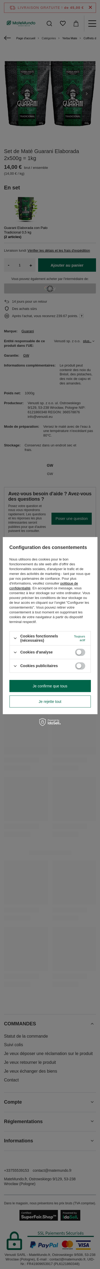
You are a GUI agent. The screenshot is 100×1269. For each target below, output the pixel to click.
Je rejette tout (50, 701)
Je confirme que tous (50, 686)
